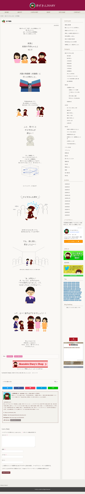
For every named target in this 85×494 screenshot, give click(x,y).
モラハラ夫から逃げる (71, 131)
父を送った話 (69, 120)
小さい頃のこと (18, 356)
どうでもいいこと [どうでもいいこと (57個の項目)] (67, 288)
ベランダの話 (68, 147)
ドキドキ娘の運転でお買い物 (73, 78)
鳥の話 (66, 175)
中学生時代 (69, 66)
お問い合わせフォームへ (15, 420)
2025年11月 (67, 198)
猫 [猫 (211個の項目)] (76, 297)
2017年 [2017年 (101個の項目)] (77, 284)
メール (4, 457)
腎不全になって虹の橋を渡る (74, 98)
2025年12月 (67, 195)
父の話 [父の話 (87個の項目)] (73, 297)
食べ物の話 (67, 172)
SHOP (48, 12)
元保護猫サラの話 (70, 87)
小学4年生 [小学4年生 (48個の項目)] (79, 293)
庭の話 (66, 155)
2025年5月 (67, 215)
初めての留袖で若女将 (70, 39)
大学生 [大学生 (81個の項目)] (80, 292)
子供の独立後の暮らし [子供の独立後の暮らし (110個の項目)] (68, 293)
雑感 (66, 170)
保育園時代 (69, 71)
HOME (7, 12)
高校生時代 (69, 63)
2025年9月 (67, 203)
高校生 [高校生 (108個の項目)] (76, 300)
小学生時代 (69, 68)
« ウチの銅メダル (7, 381)
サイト (3, 462)
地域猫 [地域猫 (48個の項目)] (76, 292)
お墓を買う (69, 123)
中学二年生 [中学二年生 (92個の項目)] (66, 292)
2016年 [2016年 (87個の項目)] (73, 284)
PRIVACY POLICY (4, 487)
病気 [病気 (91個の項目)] (65, 298)
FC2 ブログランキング (73, 367)
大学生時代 (69, 60)
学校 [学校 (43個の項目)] (75, 293)
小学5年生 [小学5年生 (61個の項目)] (66, 295)
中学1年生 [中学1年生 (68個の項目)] (72, 290)
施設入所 (69, 110)
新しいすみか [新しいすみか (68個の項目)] (77, 295)
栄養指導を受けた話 (71, 134)
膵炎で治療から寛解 (72, 95)
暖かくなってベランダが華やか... (72, 27)
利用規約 (40, 470)
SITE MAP (62, 12)
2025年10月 (67, 201)
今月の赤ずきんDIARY (74, 232)
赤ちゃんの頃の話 (70, 73)
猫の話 (66, 84)
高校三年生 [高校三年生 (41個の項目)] (72, 300)
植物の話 (67, 161)
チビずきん (9, 356)
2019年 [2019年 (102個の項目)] (69, 285)
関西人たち (67, 167)
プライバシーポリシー (32, 470)
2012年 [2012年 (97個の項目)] (73, 282)
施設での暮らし (70, 112)
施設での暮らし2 (70, 118)
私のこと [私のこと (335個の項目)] (71, 298)
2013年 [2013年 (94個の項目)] (77, 282)
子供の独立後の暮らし (71, 143)
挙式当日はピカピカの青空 (71, 41)
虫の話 (66, 164)
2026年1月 (67, 192)
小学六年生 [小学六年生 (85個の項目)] (71, 295)
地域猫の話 (69, 101)
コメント (5, 435)
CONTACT (77, 12)
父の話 (66, 105)
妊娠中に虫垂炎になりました (73, 129)
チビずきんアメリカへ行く (72, 76)
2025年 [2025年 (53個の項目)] (77, 287)
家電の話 (67, 153)
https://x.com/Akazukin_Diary (10, 412)
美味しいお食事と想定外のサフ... (72, 33)
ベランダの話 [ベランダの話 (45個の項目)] (66, 290)
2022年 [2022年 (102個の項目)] (65, 287)
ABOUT (19, 12)
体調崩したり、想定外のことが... (72, 44)
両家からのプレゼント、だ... (71, 30)
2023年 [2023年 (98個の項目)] (69, 287)
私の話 (66, 126)
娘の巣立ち (69, 58)
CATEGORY (34, 12)
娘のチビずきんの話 (9, 16)
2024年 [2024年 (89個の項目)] (73, 287)
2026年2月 (67, 189)
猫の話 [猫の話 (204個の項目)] (79, 297)
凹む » (55, 381)
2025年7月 (67, 209)
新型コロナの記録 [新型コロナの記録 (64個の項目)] (67, 297)
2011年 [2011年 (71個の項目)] (69, 282)
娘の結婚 (69, 55)
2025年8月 (67, 206)
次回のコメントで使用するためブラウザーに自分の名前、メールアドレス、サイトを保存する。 (28, 467)
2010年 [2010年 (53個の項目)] (65, 282)
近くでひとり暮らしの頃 (72, 107)
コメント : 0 (34, 372)
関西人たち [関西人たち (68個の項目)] (77, 298)
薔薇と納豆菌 (68, 24)
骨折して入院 (69, 115)
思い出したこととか (26, 372)
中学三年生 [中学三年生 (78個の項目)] (78, 290)
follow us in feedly (73, 275)
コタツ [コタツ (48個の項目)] (73, 288)
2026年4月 (67, 184)
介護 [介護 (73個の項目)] (70, 292)
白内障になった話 (70, 141)
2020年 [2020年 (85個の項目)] (73, 285)
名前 (3, 451)
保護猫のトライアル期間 (73, 89)
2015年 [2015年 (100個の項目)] (69, 284)
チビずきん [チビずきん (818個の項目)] (78, 288)
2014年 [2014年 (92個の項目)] (65, 284)
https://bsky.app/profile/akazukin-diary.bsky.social (17, 415)
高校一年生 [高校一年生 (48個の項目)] (66, 300)
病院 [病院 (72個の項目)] (68, 298)
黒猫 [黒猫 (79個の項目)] (80, 300)
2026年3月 (67, 186)
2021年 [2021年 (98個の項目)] (77, 285)
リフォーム (67, 150)
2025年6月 (67, 212)
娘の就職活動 (69, 81)
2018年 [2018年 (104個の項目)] (65, 285)
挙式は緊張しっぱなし (70, 36)
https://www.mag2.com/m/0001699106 (17, 417)
